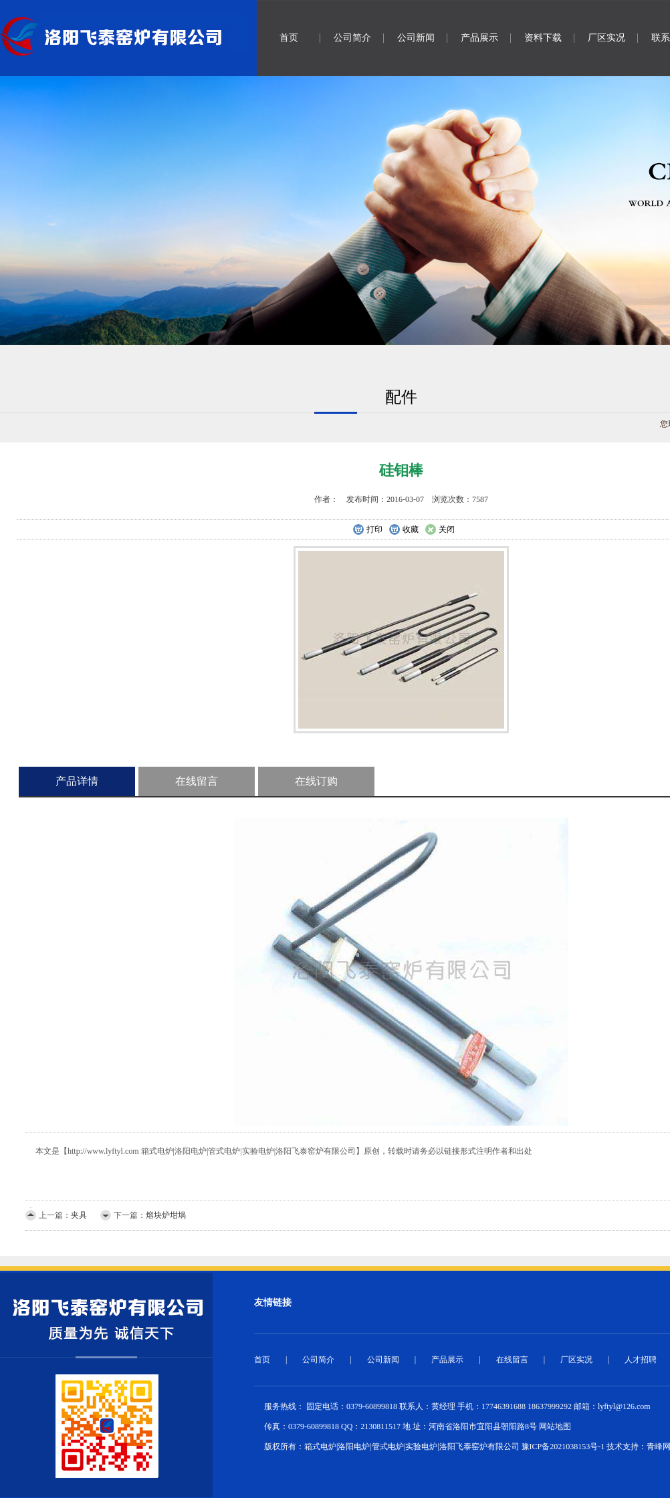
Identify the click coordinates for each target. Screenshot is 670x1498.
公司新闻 (416, 38)
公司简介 (352, 38)
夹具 (79, 1215)
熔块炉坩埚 (166, 1215)
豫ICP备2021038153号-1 (563, 1446)
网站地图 (555, 1426)
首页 (289, 38)
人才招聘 (641, 1359)
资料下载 (543, 38)
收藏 (403, 530)
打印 (367, 530)
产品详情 (76, 781)
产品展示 (479, 38)
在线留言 (196, 781)
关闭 (440, 530)
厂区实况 (606, 38)
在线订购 (316, 781)
